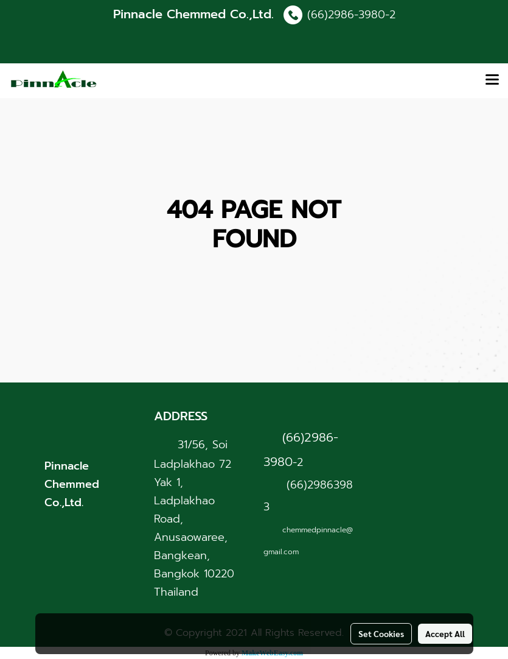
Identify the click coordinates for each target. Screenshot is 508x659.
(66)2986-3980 (346, 14)
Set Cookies (381, 633)
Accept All (445, 633)
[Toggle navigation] (492, 80)
